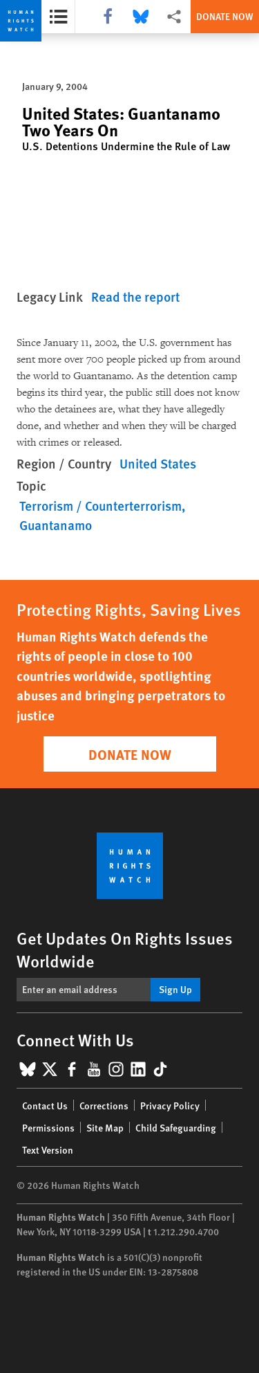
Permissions (48, 1127)
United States (157, 463)
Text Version (47, 1149)
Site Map (105, 1127)
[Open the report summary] (58, 16)
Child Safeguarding (175, 1127)
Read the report (135, 296)
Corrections (103, 1105)
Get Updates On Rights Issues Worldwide (125, 949)
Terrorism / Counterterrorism (100, 505)
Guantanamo (55, 525)
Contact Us (45, 1105)
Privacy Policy (170, 1105)
